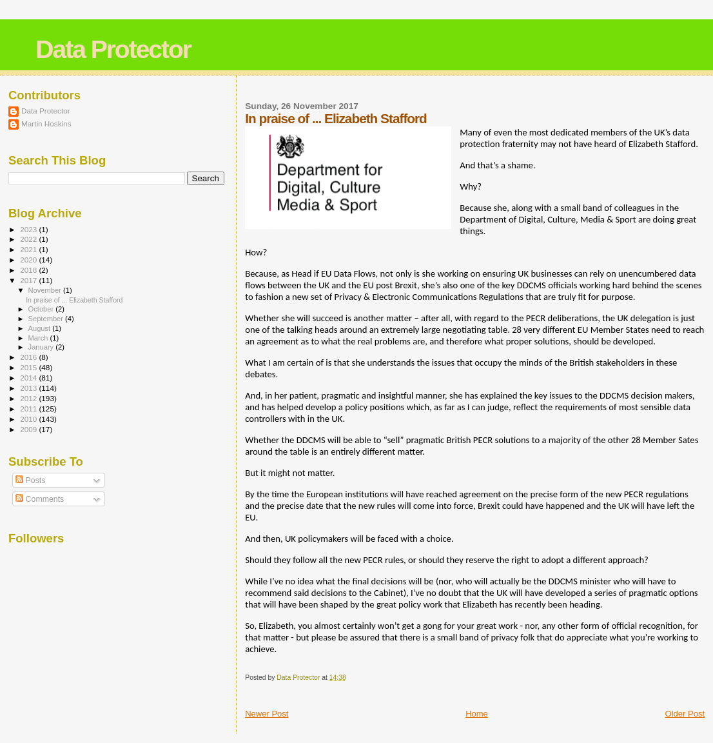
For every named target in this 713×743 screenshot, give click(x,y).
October (42, 309)
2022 (29, 239)
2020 (29, 259)
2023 (29, 229)
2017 (29, 280)
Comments (39, 499)
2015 (29, 367)
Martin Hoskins (46, 123)
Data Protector (113, 49)
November (45, 290)
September (47, 318)
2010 (29, 419)
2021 (29, 249)
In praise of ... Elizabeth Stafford (74, 300)
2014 (29, 377)
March (39, 338)
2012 (29, 398)
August (40, 328)
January (42, 347)
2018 (29, 270)
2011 (29, 408)
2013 (29, 388)
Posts (30, 480)
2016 (29, 357)
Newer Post (266, 713)
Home (476, 713)
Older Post (685, 713)
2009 (29, 429)
